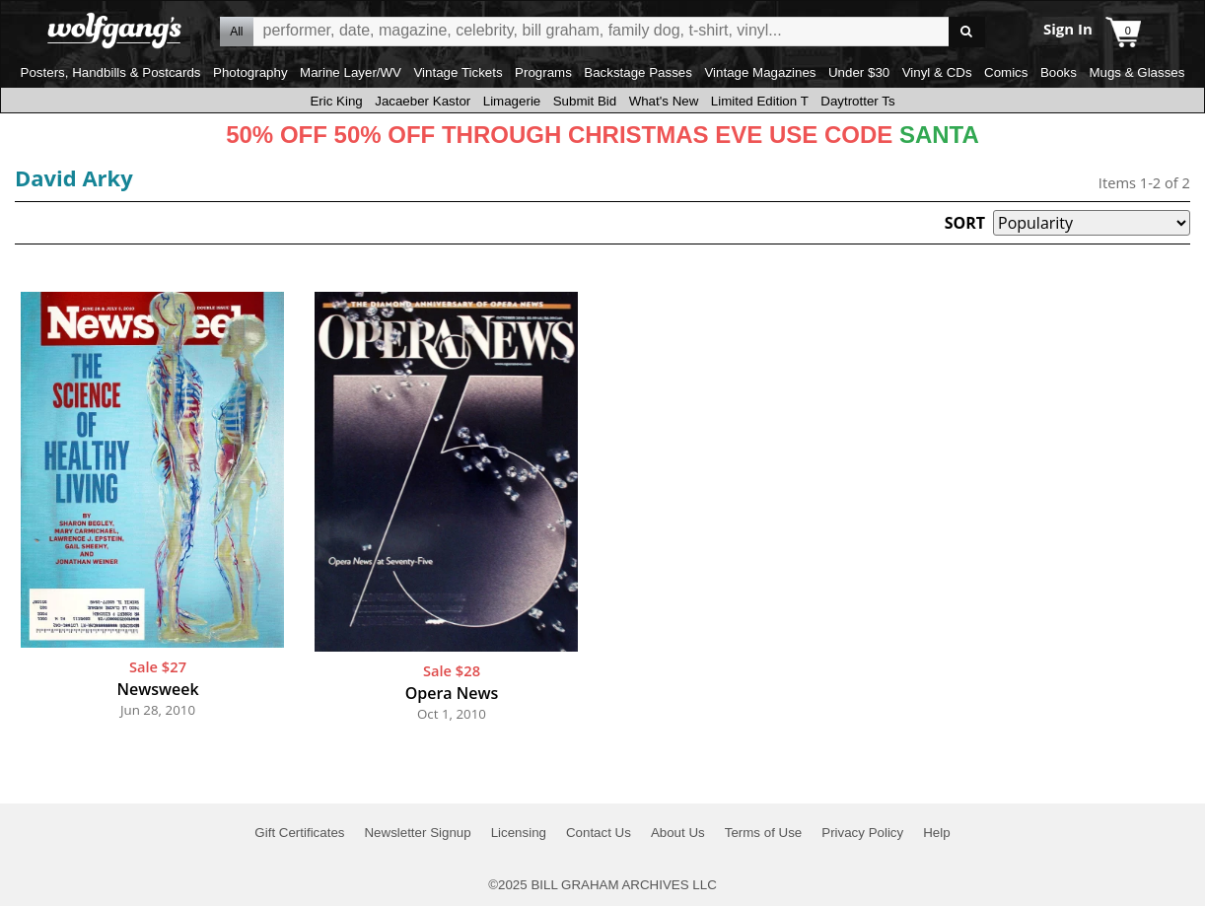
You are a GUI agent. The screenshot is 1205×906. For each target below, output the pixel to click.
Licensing (518, 832)
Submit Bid (584, 101)
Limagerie (512, 101)
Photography (250, 72)
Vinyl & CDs (937, 72)
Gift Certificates (299, 832)
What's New (664, 101)
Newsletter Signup (417, 832)
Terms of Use (764, 832)
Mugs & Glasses (1136, 72)
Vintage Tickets (457, 72)
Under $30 (858, 72)
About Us (678, 832)
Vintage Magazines (759, 72)
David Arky (74, 177)
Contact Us (598, 832)
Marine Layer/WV (350, 72)
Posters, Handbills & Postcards (111, 72)
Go (967, 32)
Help (936, 832)
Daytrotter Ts (857, 101)
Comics (1006, 72)
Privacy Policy (862, 832)
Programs (543, 72)
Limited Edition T (760, 101)
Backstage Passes (638, 72)
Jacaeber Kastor (422, 101)
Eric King (336, 101)
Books (1058, 72)
